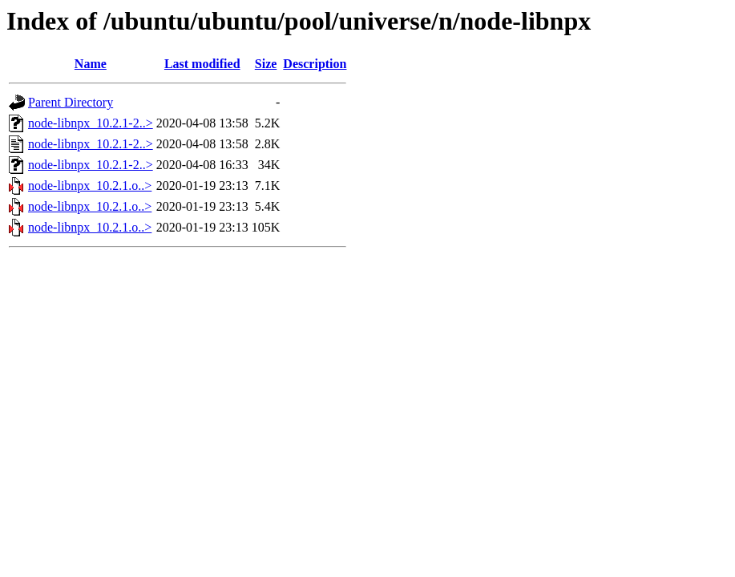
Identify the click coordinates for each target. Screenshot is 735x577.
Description (314, 64)
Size (266, 64)
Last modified (202, 64)
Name (91, 64)
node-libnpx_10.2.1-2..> (90, 123)
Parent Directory (70, 102)
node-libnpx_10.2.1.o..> (89, 185)
